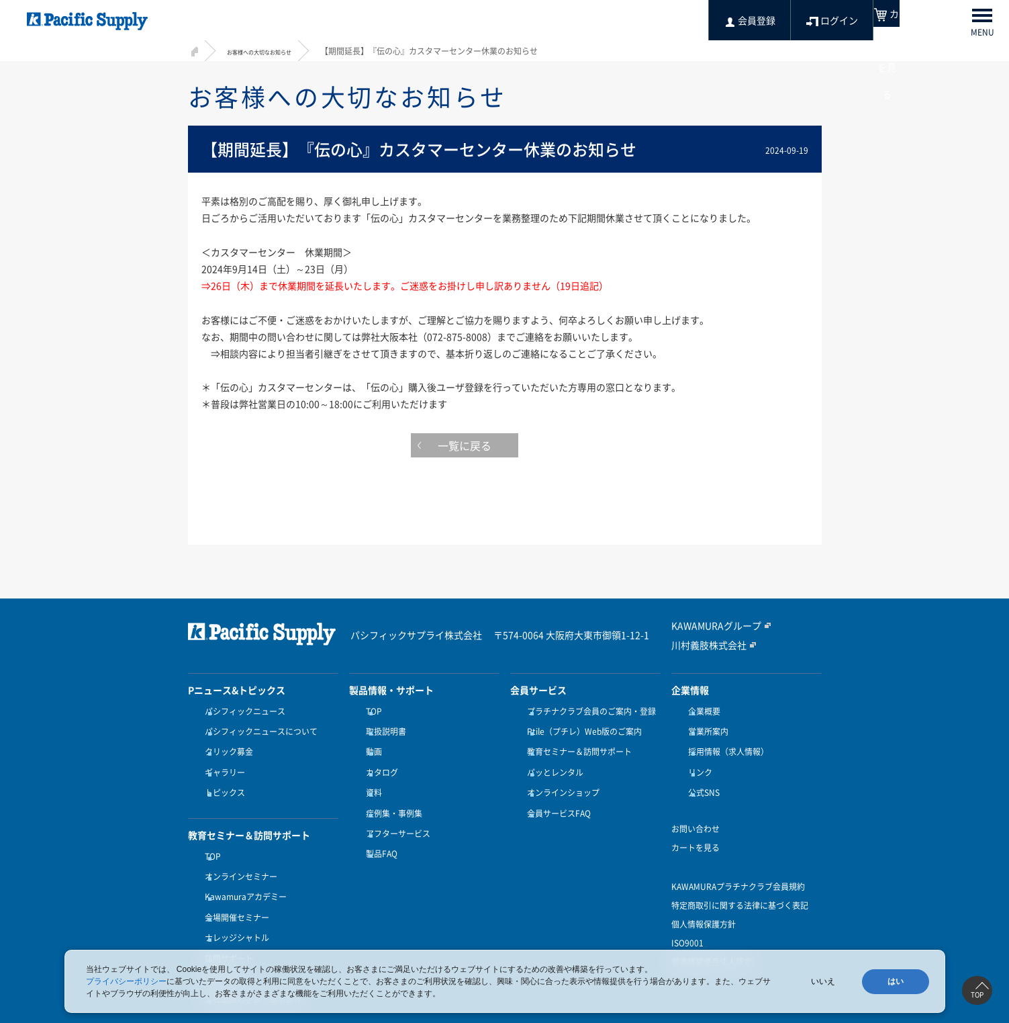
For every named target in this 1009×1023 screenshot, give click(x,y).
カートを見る (695, 827)
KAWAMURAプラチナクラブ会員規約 (738, 866)
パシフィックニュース (241, 711)
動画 (371, 744)
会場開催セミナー (233, 885)
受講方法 (217, 934)
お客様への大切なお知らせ (275, 51)
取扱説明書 (383, 727)
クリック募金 (225, 744)
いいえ (823, 981)
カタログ (379, 760)
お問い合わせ (695, 809)
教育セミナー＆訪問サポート (576, 744)
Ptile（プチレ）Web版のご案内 (581, 727)
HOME (193, 49)
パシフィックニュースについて (257, 727)
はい (895, 981)
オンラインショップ (560, 776)
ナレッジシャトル (233, 901)
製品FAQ (378, 825)
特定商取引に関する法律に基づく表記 (739, 885)
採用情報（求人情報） (725, 744)
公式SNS (700, 776)
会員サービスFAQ (555, 793)
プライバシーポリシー (126, 981)
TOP (209, 836)
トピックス (221, 776)
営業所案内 (705, 727)
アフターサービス (395, 809)
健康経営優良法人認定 (711, 942)
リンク (697, 760)
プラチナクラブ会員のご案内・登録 (588, 711)
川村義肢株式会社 (703, 645)
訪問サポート (225, 918)
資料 (371, 776)
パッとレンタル (552, 760)
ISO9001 (687, 923)
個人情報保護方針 (703, 904)
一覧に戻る (505, 449)
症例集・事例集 (391, 793)
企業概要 (701, 711)
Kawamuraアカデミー (242, 868)
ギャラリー (221, 760)
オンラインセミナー (237, 852)
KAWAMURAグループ (710, 626)
